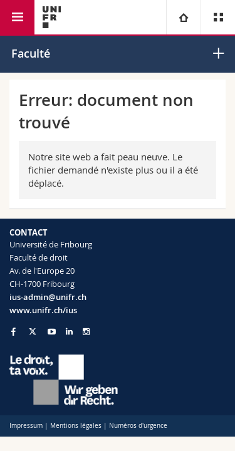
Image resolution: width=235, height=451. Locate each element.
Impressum (26, 426)
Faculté (30, 53)
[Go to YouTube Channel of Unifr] (52, 332)
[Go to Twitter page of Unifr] (33, 331)
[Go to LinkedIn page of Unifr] (69, 332)
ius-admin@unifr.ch (47, 297)
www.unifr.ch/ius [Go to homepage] (43, 310)
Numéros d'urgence (138, 426)
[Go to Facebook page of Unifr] (13, 331)
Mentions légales (76, 426)
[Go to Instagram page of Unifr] (86, 332)
